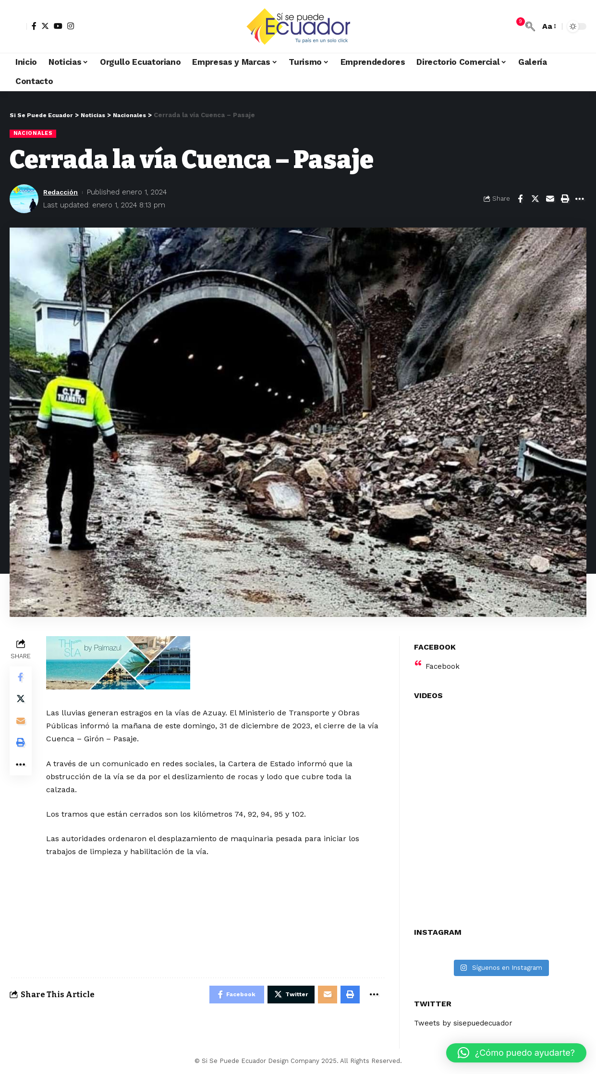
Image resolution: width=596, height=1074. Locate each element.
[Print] (565, 199)
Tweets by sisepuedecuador (466, 1017)
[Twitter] (45, 26)
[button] (516, 1052)
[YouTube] (58, 26)
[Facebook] (34, 26)
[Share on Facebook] (520, 199)
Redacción (62, 192)
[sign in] (18, 26)
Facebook (443, 660)
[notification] (516, 26)
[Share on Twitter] (535, 199)
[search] (530, 26)
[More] (579, 199)
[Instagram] (70, 26)
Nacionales (34, 133)
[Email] (550, 199)
